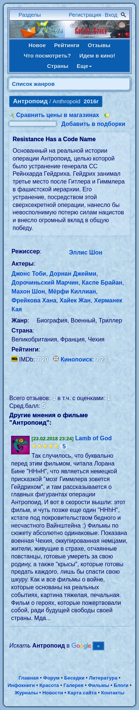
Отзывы (99, 45)
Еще (84, 66)
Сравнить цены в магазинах (57, 115)
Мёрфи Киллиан (72, 291)
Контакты (113, 693)
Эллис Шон (85, 252)
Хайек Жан (75, 300)
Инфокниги (21, 685)
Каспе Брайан (102, 282)
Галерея (73, 685)
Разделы (30, 15)
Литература (103, 678)
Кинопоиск (76, 359)
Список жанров (33, 84)
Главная (29, 678)
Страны (58, 66)
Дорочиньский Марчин (45, 282)
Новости (52, 693)
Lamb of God (93, 438)
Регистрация (85, 15)
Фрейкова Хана (33, 300)
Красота (49, 685)
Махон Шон (28, 291)
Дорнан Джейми (72, 273)
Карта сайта (81, 693)
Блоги (121, 685)
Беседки (74, 678)
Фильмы (98, 685)
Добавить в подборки (93, 124)
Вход (111, 15)
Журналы (26, 693)
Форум (51, 678)
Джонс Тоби (28, 273)
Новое (37, 45)
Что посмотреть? (47, 55)
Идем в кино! (97, 55)
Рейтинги (66, 45)
